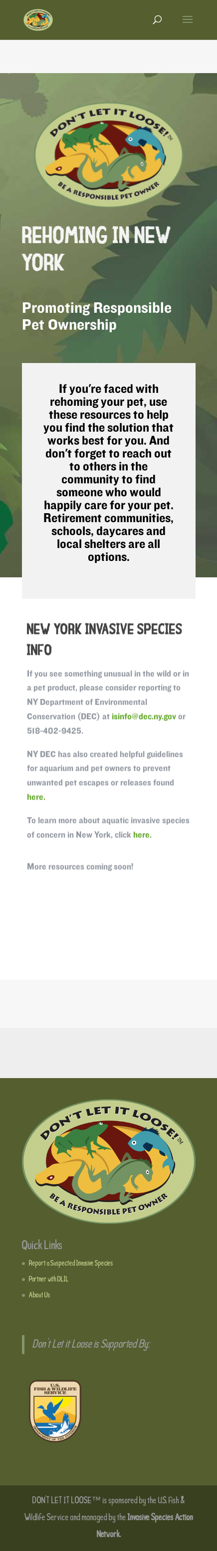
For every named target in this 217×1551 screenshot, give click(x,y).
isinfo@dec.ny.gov (144, 719)
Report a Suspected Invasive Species (71, 1264)
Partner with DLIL (49, 1279)
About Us (39, 1295)
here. (36, 799)
